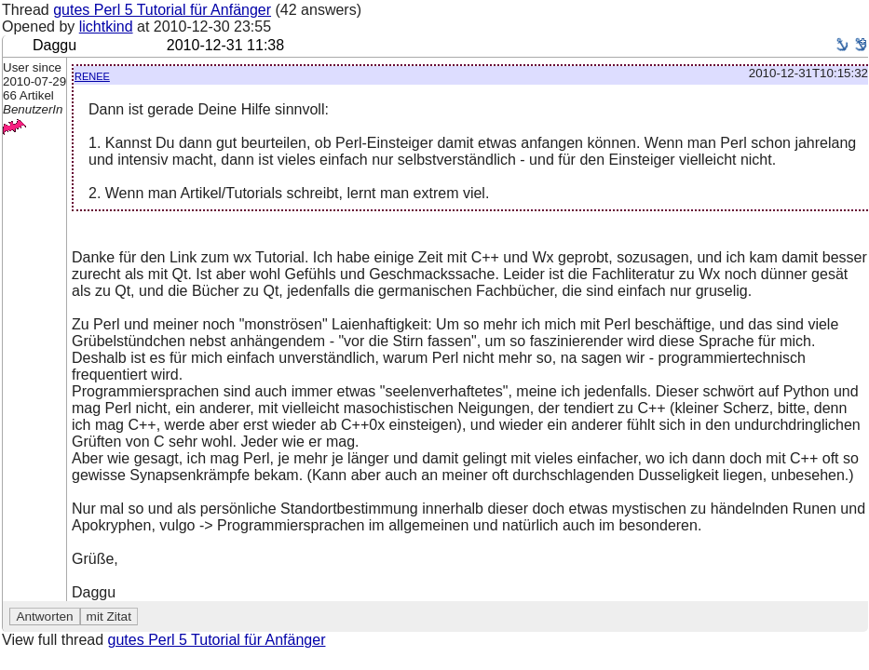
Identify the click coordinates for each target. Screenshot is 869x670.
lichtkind (106, 26)
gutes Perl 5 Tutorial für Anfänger (162, 10)
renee (92, 75)
